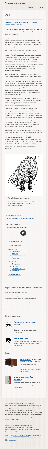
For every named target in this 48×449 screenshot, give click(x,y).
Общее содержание (15, 242)
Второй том (12, 262)
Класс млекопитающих (22, 22)
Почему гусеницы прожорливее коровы (20, 219)
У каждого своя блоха (21, 338)
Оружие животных (14, 274)
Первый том (12, 249)
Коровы (19, 24)
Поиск (41, 7)
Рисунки (15, 253)
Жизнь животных (25, 359)
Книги (30, 7)
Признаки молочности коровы (17, 227)
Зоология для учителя (15, 3)
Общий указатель (14, 245)
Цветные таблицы (18, 256)
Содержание (9, 22)
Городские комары (20, 377)
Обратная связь (10, 440)
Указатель (15, 258)
